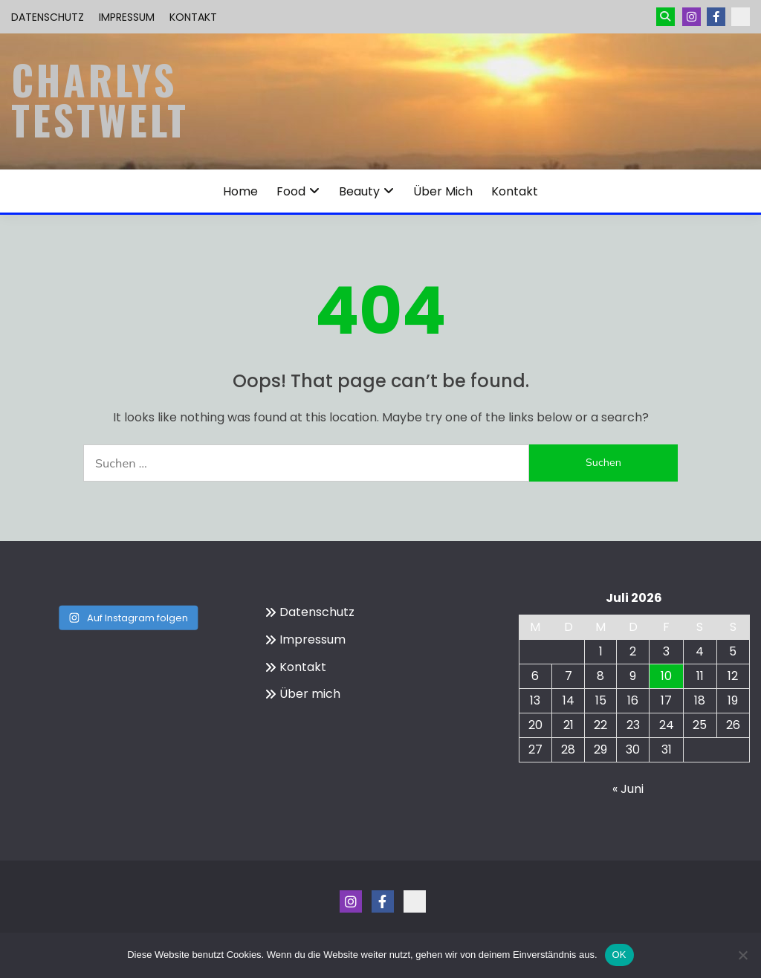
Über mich (443, 191)
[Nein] (742, 955)
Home (240, 191)
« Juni (628, 788)
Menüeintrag (716, 16)
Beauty (359, 191)
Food (290, 191)
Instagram (691, 16)
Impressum (127, 17)
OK (619, 954)
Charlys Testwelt (100, 99)
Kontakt (193, 17)
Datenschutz (47, 17)
